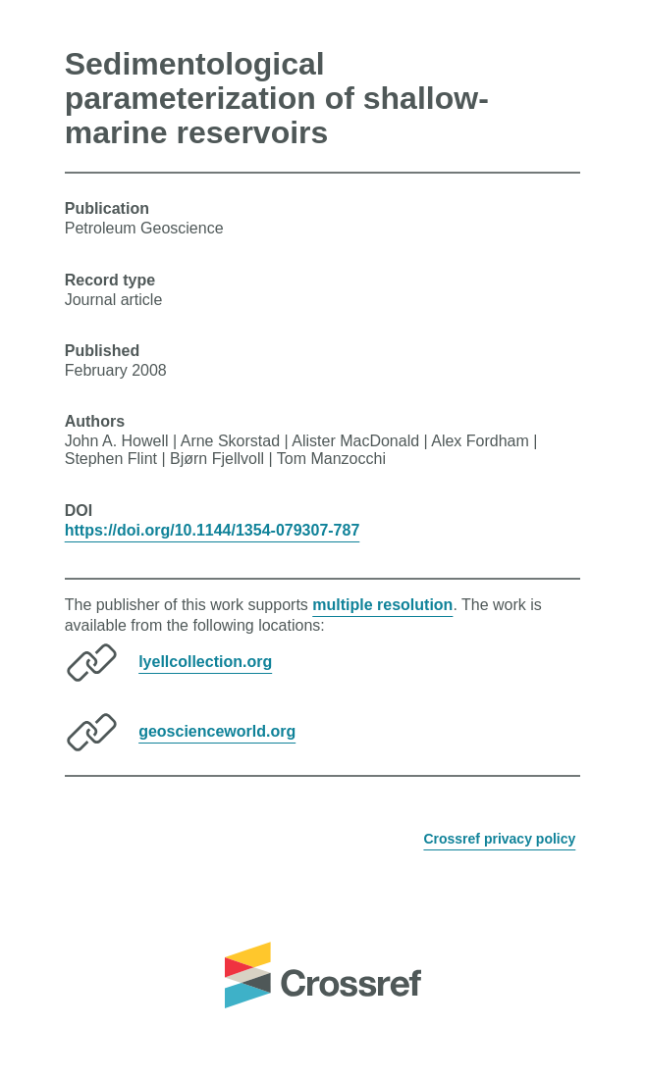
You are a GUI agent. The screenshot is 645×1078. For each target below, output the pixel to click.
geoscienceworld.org (217, 731)
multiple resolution (382, 604)
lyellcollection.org (205, 661)
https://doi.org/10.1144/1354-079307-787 (212, 530)
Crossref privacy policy (499, 839)
